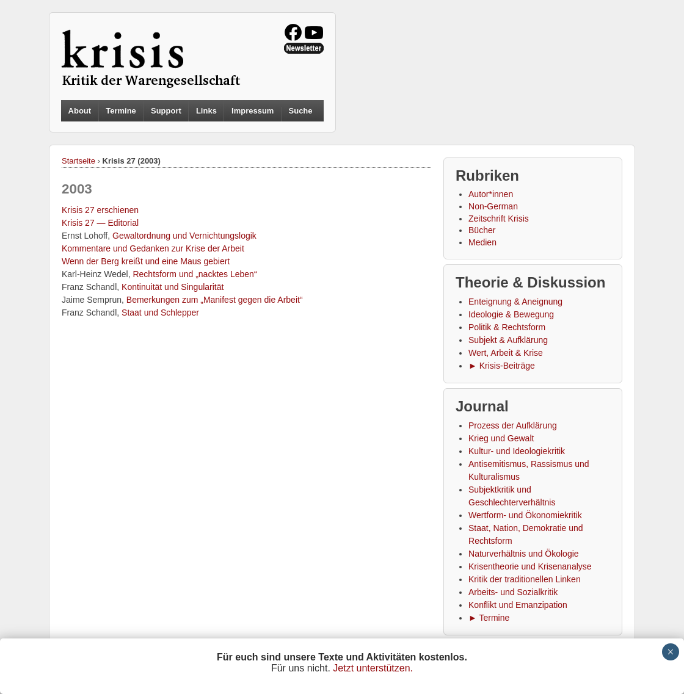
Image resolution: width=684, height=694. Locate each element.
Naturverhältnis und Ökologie (523, 553)
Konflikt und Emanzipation (517, 605)
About (80, 110)
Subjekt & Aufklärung (508, 340)
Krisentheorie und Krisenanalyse (530, 566)
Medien (482, 242)
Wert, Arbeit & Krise (505, 353)
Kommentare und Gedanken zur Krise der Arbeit (153, 248)
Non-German (493, 206)
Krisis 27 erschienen (100, 210)
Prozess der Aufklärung (512, 425)
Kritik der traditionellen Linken (524, 579)
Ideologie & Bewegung (511, 314)
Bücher (481, 230)
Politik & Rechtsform (506, 327)
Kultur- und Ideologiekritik (516, 451)
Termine (121, 110)
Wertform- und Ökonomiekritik (525, 515)
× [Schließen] (670, 652)
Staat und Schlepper (160, 312)
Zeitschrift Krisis (498, 218)
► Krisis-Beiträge (501, 365)
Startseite (78, 160)
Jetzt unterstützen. (373, 668)
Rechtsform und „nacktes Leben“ (194, 274)
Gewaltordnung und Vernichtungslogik (184, 235)
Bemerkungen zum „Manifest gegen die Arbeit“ (214, 300)
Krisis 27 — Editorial (100, 223)
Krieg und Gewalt (501, 438)
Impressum (252, 110)
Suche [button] (301, 111)
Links (206, 110)
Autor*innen (490, 194)
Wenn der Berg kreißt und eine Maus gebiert (146, 261)
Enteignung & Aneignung (515, 301)
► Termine (488, 618)
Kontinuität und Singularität (173, 287)
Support (166, 110)
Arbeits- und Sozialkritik (513, 592)
